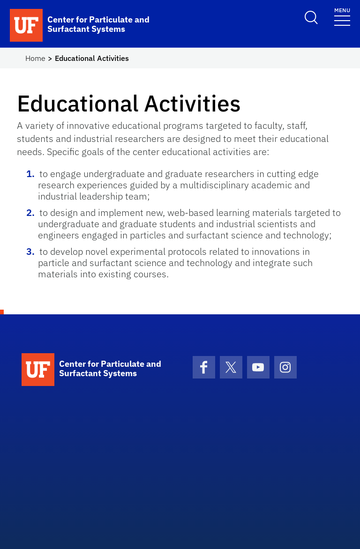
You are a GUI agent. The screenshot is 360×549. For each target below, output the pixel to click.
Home (35, 58)
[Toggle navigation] (342, 16)
